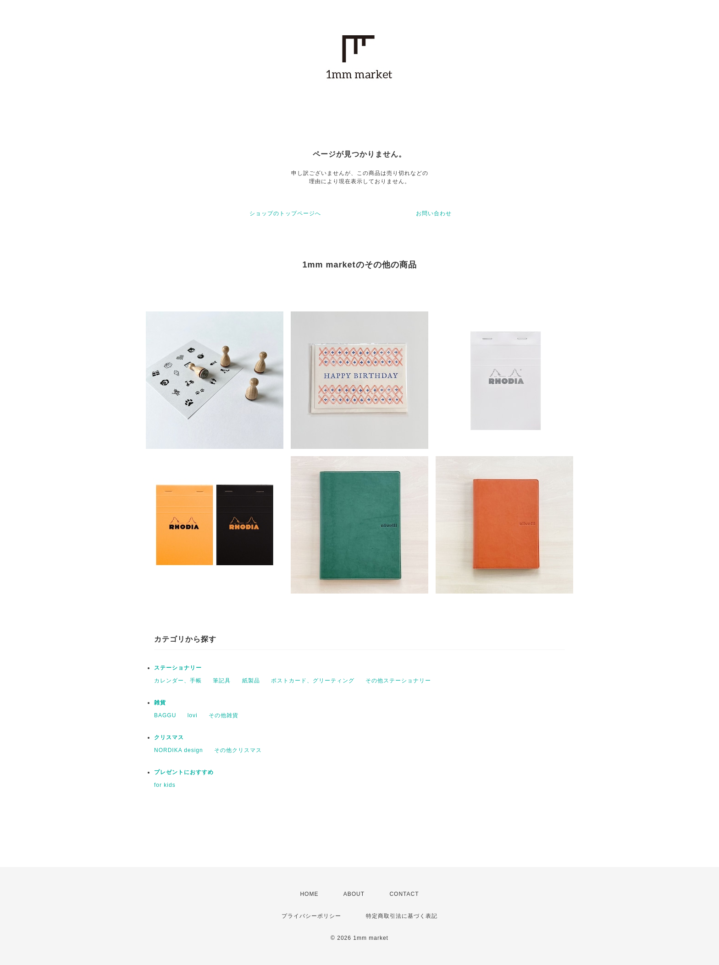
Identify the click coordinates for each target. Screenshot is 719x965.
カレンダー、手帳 (178, 680)
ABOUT (354, 894)
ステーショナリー (178, 668)
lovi (193, 715)
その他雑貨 (223, 715)
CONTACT (404, 894)
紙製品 (251, 680)
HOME (309, 894)
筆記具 (222, 680)
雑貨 (160, 702)
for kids (165, 785)
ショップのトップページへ (285, 213)
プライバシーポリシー (311, 916)
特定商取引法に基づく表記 (401, 916)
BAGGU (165, 715)
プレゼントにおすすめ (184, 772)
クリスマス (169, 737)
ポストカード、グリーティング (312, 680)
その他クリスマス (238, 750)
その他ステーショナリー (398, 680)
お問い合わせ (434, 213)
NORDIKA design (178, 750)
